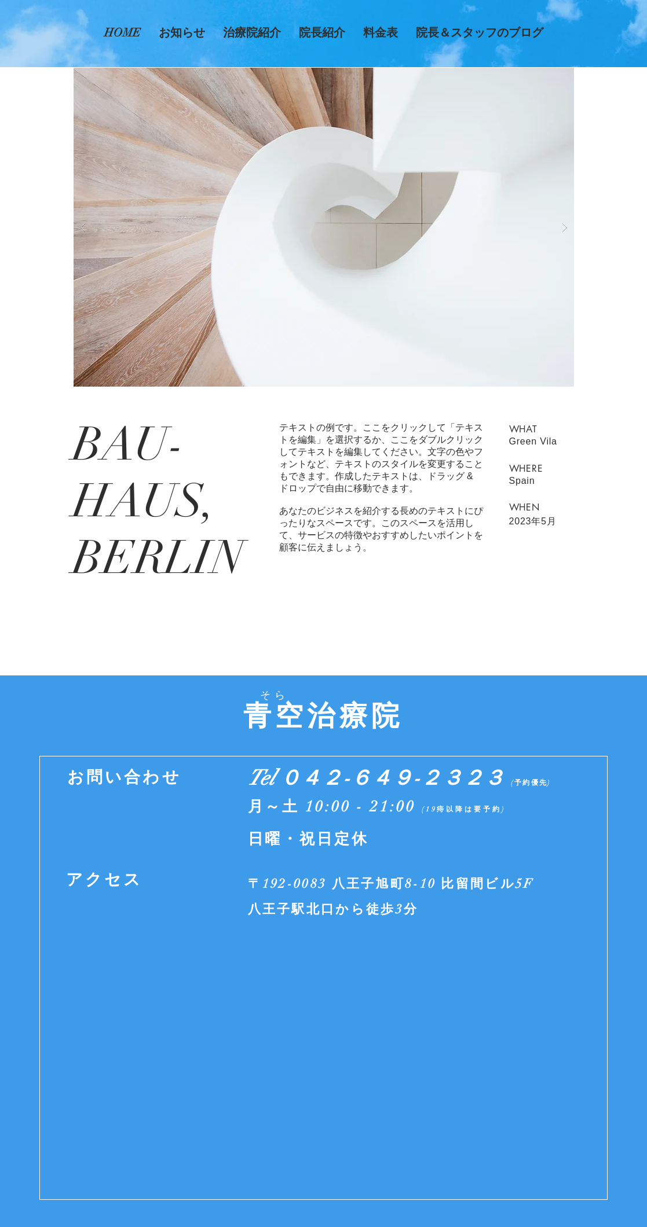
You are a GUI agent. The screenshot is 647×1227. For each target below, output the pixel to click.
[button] (324, 227)
